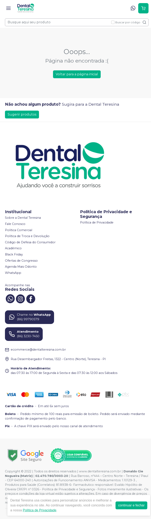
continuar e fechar (131, 505)
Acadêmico (13, 248)
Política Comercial (18, 230)
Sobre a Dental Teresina (23, 218)
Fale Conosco (15, 224)
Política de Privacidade (96, 223)
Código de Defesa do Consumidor (30, 242)
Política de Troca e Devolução (27, 236)
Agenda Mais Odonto (21, 266)
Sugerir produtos (22, 114)
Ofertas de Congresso (21, 260)
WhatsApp (13, 273)
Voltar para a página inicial (77, 74)
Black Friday (14, 254)
